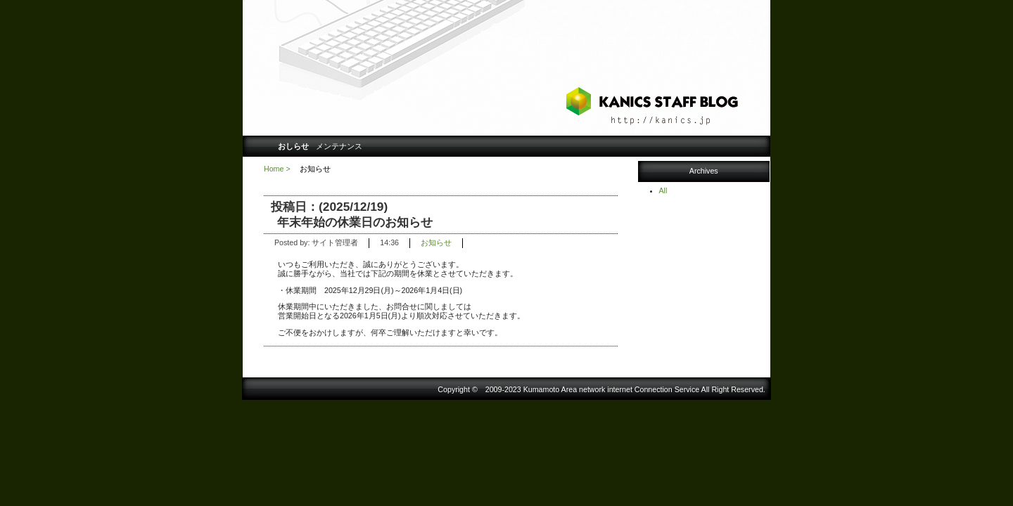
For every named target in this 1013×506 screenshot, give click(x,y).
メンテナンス (339, 146)
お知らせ (436, 242)
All (663, 190)
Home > (277, 168)
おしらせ (293, 146)
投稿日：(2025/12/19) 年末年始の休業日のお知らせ (352, 214)
